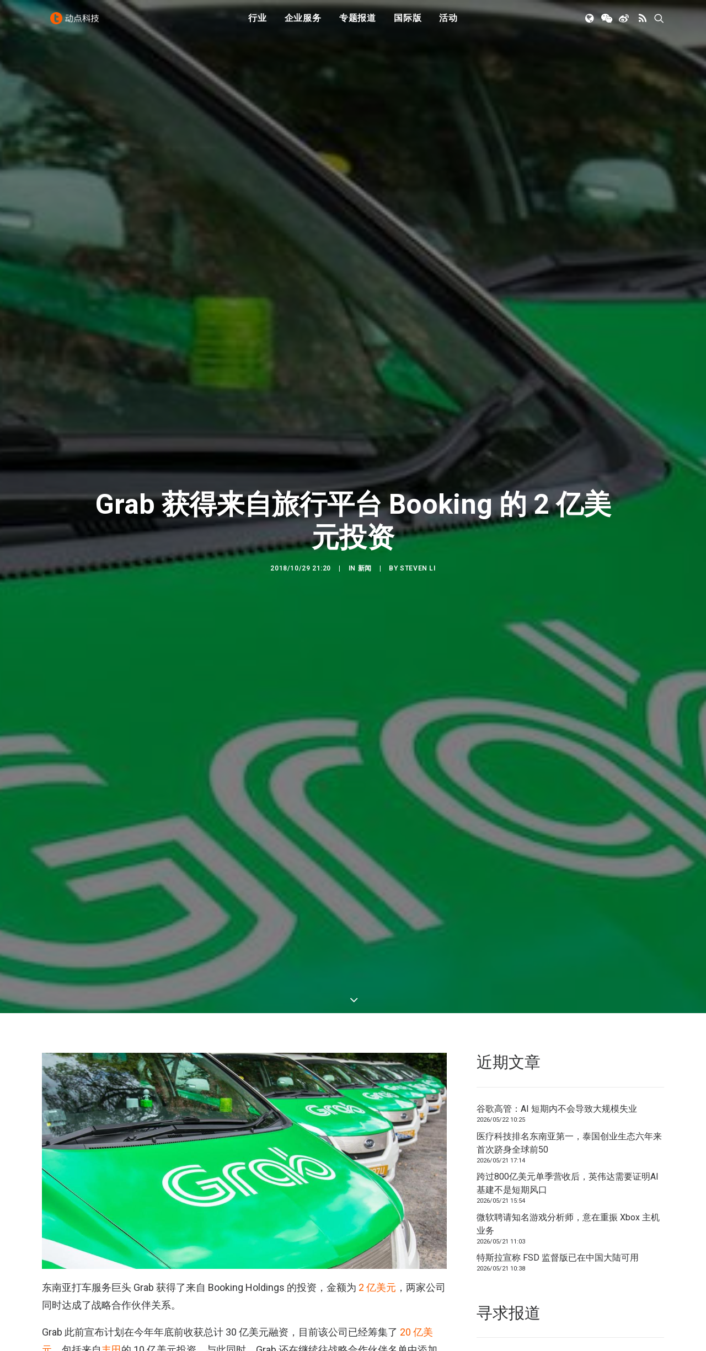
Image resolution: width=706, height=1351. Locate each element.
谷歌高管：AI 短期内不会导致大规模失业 (557, 1018)
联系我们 (626, 1267)
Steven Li (417, 522)
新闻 (365, 522)
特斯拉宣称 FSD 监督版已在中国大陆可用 (558, 1166)
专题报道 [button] (357, 23)
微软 (111, 1276)
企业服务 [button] (303, 23)
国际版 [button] (407, 23)
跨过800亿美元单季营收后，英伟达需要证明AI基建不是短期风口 (568, 1092)
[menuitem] (257, 23)
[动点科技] (77, 24)
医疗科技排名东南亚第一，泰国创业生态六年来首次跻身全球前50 (569, 1052)
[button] (590, 23)
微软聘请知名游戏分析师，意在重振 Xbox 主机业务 (568, 1133)
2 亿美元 (377, 1196)
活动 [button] (448, 23)
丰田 (111, 1258)
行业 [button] (257, 23)
